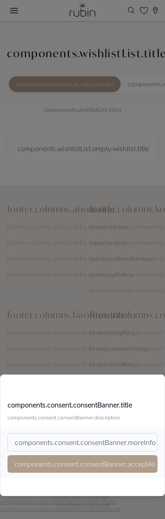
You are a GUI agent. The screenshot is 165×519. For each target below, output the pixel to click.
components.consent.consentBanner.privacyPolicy (58, 501)
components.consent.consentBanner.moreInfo (85, 442)
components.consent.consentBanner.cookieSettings (60, 508)
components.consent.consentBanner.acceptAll (85, 463)
